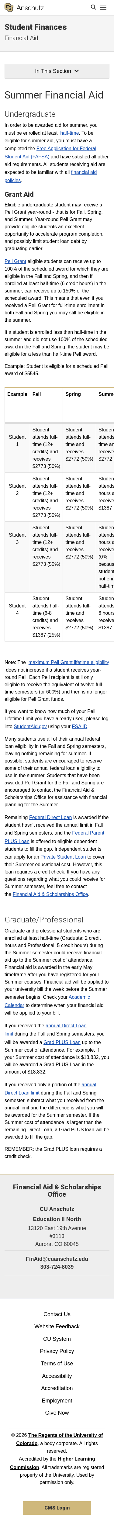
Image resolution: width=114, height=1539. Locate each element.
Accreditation (57, 1388)
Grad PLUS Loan (62, 1042)
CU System (57, 1339)
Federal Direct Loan (50, 817)
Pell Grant (15, 261)
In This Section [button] (57, 71)
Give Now (57, 1413)
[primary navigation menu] (103, 8)
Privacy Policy (57, 1351)
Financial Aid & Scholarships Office (50, 894)
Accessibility (57, 1376)
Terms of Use (57, 1364)
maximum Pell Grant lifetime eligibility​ (69, 662)
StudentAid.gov (30, 726)
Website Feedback (57, 1326)
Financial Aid (21, 38)
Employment (57, 1401)
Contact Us (57, 1314)
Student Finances (36, 27)
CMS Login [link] (57, 1508)
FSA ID (80, 726)
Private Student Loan (63, 856)
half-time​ (69, 133)
